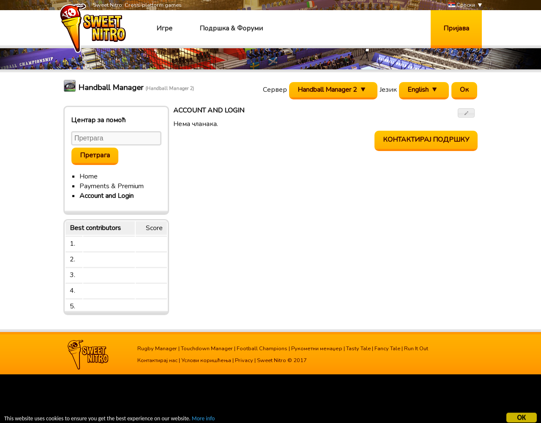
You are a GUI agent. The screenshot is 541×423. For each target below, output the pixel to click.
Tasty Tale (358, 348)
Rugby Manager (157, 348)
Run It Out (416, 348)
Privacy (244, 360)
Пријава (456, 28)
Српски (461, 5)
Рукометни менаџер (316, 348)
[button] (466, 113)
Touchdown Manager (207, 348)
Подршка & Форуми (231, 28)
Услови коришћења (206, 360)
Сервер (275, 89)
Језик (388, 89)
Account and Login (106, 196)
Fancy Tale (387, 348)
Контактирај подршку (426, 139)
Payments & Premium (111, 186)
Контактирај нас (157, 360)
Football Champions (262, 348)
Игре (164, 28)
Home (88, 176)
